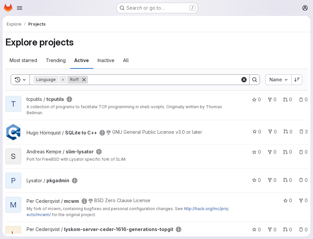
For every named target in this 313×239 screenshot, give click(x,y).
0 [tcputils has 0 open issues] (303, 99)
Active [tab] (81, 60)
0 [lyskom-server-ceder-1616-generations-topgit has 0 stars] (256, 229)
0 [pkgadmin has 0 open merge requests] (287, 180)
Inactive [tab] (106, 60)
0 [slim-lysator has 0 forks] (272, 152)
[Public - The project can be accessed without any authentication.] (69, 99)
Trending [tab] (56, 60)
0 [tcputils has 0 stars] (256, 99)
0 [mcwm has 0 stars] (287, 200)
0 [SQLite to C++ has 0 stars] (256, 131)
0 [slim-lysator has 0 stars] (256, 152)
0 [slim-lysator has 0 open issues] (303, 152)
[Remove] (84, 80)
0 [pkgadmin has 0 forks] (272, 180)
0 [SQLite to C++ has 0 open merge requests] (287, 131)
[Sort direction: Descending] (297, 79)
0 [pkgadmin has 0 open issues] (303, 180)
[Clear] (244, 80)
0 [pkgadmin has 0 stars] (256, 180)
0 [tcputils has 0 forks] (272, 99)
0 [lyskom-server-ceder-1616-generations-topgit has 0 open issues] (303, 229)
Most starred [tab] (23, 60)
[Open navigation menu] (19, 8)
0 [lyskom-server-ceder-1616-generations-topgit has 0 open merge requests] (287, 229)
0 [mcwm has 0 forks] (303, 200)
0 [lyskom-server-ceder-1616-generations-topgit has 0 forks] (272, 229)
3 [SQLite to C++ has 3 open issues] (303, 131)
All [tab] (126, 60)
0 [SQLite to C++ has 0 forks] (272, 131)
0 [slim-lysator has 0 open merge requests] (287, 152)
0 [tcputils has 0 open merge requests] (287, 99)
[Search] (164, 80)
